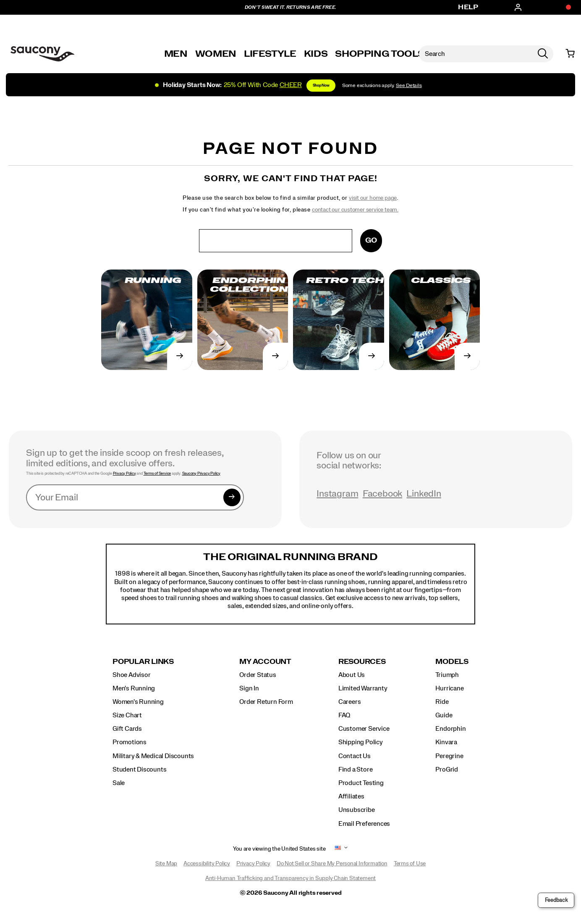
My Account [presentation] (265, 661)
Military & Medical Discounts (153, 756)
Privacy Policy (124, 473)
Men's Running (134, 688)
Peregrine (449, 756)
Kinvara (446, 742)
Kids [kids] (316, 53)
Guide (443, 715)
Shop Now (321, 85)
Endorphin (450, 728)
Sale (119, 783)
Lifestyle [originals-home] (270, 53)
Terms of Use (410, 864)
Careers (349, 701)
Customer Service (364, 728)
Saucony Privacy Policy (201, 473)
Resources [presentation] (362, 661)
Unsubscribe (356, 809)
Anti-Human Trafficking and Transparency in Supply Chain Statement (290, 878)
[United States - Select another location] (338, 849)
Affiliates (351, 796)
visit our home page (373, 198)
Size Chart (127, 715)
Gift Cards (127, 728)
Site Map (166, 864)
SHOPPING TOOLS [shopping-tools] (379, 53)
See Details (409, 85)
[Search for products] (475, 53)
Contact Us (354, 756)
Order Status (257, 674)
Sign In (249, 688)
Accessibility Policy (206, 864)
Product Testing (361, 783)
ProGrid (446, 769)
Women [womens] (215, 53)
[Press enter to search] (542, 53)
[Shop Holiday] (290, 84)
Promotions (130, 742)
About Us (351, 674)
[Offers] (564, 8)
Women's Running (138, 701)
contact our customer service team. (355, 210)
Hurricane (449, 688)
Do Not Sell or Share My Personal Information (332, 864)
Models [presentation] (451, 661)
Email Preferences (364, 823)
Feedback (556, 900)
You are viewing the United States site (279, 849)
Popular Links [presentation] (143, 661)
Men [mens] (176, 53)
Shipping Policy (360, 742)
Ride (441, 701)
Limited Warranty (362, 688)
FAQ (344, 715)
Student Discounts (139, 769)
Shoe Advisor (131, 674)
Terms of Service (157, 473)
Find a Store (355, 769)
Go (371, 240)
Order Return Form (266, 701)
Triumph (447, 674)
